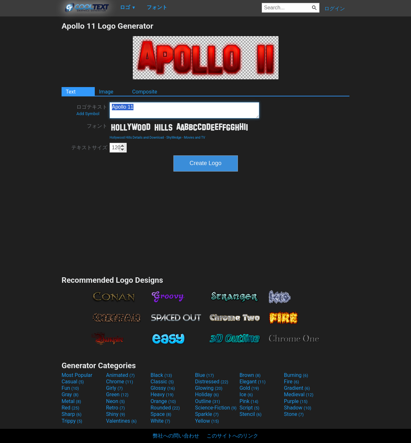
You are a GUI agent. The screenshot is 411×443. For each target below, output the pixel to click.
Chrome (119, 382)
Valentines (121, 421)
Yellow (207, 421)
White (160, 421)
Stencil (250, 414)
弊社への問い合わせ (176, 436)
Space (161, 414)
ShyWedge (173, 137)
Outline (207, 401)
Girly (114, 388)
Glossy (163, 388)
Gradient (297, 388)
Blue (204, 375)
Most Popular (77, 375)
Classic (162, 382)
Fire (291, 382)
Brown (250, 375)
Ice (246, 394)
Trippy (72, 421)
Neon (115, 401)
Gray (70, 394)
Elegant (253, 382)
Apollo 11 (184, 110)
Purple (296, 401)
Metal (71, 401)
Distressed (211, 382)
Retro (115, 408)
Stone (294, 414)
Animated (120, 375)
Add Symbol (87, 113)
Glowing (208, 388)
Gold (249, 388)
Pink (249, 401)
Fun (70, 388)
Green (117, 394)
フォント (97, 126)
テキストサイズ (89, 147)
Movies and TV (194, 137)
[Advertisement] (30, 118)
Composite (144, 92)
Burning (296, 375)
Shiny (115, 414)
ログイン (334, 8)
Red (70, 408)
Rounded (165, 408)
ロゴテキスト (91, 110)
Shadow (297, 408)
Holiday (207, 394)
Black (161, 375)
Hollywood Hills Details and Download (137, 137)
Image (106, 92)
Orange (163, 401)
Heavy (162, 394)
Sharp (72, 414)
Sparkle (207, 414)
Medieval (299, 394)
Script (249, 408)
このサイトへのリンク (232, 436)
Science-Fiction (216, 408)
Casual (73, 382)
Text (70, 92)
